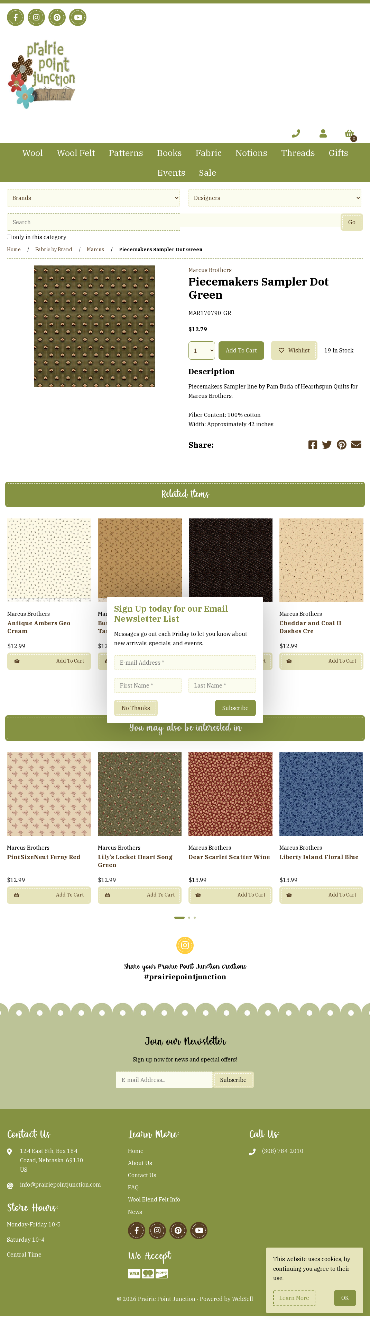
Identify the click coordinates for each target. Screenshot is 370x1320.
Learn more (294, 1297)
